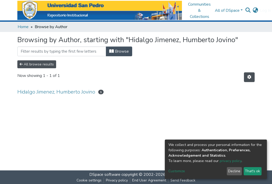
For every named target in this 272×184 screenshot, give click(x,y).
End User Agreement (149, 180)
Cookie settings (89, 180)
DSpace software (104, 174)
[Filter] (61, 51)
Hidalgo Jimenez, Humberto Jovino (56, 91)
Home (23, 27)
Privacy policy (117, 180)
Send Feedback (182, 180)
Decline (234, 171)
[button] (255, 10)
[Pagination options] (249, 77)
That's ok (252, 171)
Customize (176, 171)
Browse (119, 51)
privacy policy (230, 160)
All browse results (37, 64)
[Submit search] (248, 10)
